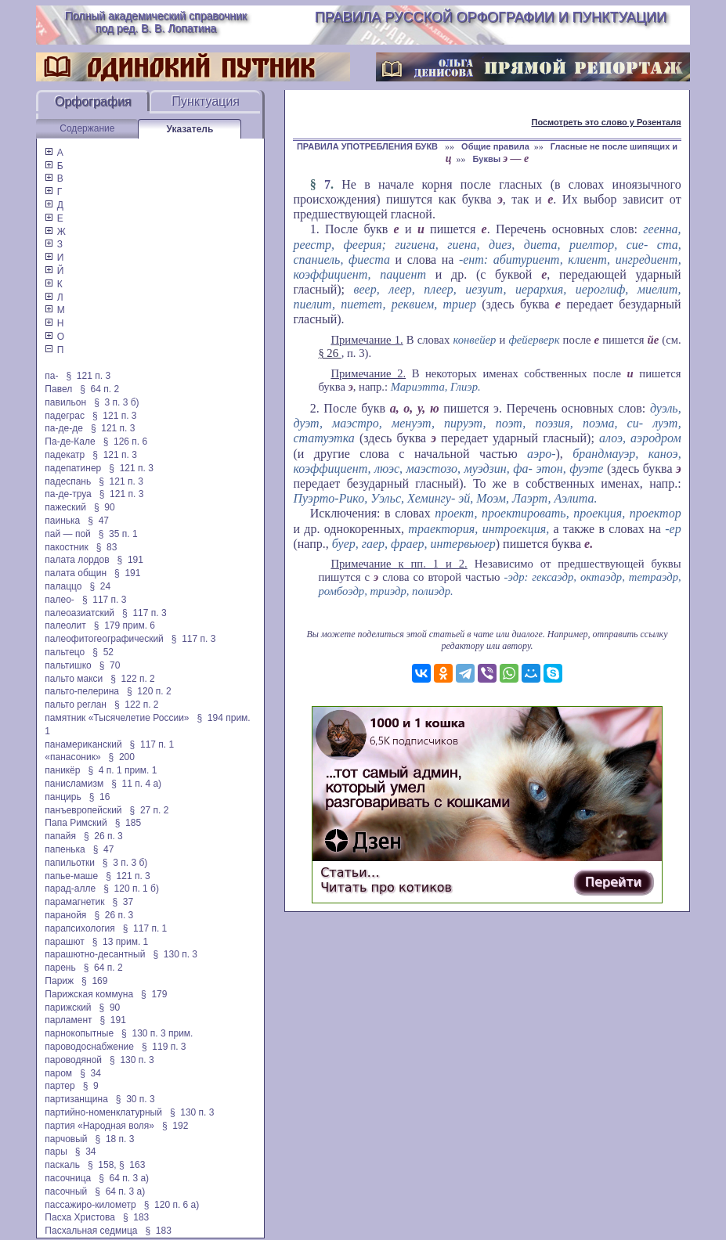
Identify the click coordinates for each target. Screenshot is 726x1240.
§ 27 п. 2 (149, 810)
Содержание (87, 128)
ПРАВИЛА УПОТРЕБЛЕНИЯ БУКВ (368, 146)
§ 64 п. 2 (99, 389)
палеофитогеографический (104, 638)
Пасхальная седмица (91, 1230)
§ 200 (122, 757)
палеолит (65, 625)
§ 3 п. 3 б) (116, 402)
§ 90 (104, 507)
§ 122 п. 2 (132, 678)
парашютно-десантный (95, 954)
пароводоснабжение (89, 1046)
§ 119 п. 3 (164, 1046)
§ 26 (329, 353)
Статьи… (349, 872)
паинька (62, 520)
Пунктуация (206, 101)
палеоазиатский (79, 612)
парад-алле (70, 888)
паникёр (62, 770)
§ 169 (94, 980)
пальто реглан (76, 704)
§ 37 (123, 901)
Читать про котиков (386, 887)
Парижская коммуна (89, 994)
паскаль (62, 1164)
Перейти (613, 881)
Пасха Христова (80, 1217)
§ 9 (91, 1085)
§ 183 (136, 1217)
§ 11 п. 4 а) (136, 783)
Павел (58, 389)
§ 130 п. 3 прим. (157, 1033)
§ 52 (103, 652)
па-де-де (64, 428)
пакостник (66, 547)
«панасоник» (72, 757)
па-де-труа (68, 493)
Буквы (501, 159)
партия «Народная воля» (99, 1125)
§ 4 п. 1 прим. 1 (122, 770)
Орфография (93, 101)
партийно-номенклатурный (103, 1112)
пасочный (66, 1191)
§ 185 (128, 822)
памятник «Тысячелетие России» (117, 717)
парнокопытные (79, 1033)
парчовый (66, 1139)
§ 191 (130, 559)
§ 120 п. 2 (149, 691)
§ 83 (106, 547)
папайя (60, 836)
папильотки (70, 862)
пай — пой (67, 533)
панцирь (63, 796)
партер (59, 1085)
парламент (68, 1020)
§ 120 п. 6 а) (172, 1204)
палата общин (76, 573)
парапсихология (79, 928)
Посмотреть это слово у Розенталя (606, 122)
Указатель (189, 129)
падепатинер (73, 468)
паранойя (65, 915)
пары (56, 1151)
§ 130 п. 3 (175, 954)
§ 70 (110, 665)
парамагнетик (74, 901)
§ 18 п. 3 (115, 1139)
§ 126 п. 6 (125, 441)
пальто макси (74, 678)
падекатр (65, 454)
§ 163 (132, 1164)
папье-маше (71, 876)
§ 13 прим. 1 (120, 941)
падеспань (68, 481)
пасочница (68, 1178)
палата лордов (77, 559)
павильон (65, 402)
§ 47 (98, 520)
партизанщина (76, 1099)
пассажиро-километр (90, 1204)
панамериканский (83, 744)
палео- (59, 599)
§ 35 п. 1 (118, 533)
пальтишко (68, 665)
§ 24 (100, 586)
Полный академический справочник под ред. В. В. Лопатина (156, 21)
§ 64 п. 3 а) (124, 1178)
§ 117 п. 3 (104, 599)
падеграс (65, 415)
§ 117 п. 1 (152, 744)
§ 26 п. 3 (103, 836)
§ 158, (102, 1164)
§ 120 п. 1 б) (131, 888)
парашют (64, 941)
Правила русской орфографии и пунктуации (490, 17)
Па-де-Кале (70, 441)
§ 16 (99, 796)
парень (60, 967)
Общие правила (495, 146)
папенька (65, 849)
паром (58, 1073)
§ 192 (175, 1125)
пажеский (65, 507)
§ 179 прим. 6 (124, 625)
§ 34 (90, 1073)
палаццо (63, 586)
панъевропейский (83, 810)
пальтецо (65, 652)
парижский (68, 1007)
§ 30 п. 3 (135, 1099)
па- (51, 375)
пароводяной (73, 1059)
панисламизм (74, 783)
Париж (59, 980)
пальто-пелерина (82, 691)
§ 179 (154, 994)
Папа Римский (76, 822)
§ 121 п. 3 (89, 375)
